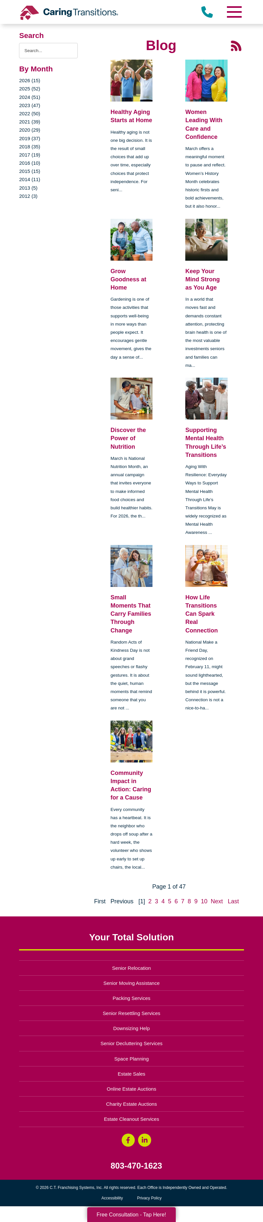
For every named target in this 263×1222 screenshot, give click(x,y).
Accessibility (112, 1198)
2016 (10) (29, 163)
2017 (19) (29, 155)
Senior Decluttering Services (131, 1043)
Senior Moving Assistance (131, 983)
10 (204, 901)
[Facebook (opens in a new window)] (128, 1140)
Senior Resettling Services (131, 1013)
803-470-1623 (136, 1166)
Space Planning (131, 1059)
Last (233, 901)
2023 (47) (29, 105)
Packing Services (132, 998)
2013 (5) (28, 188)
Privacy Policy (149, 1198)
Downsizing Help (131, 1028)
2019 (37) (29, 138)
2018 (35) (29, 146)
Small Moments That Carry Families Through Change (131, 614)
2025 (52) (29, 88)
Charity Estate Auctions (131, 1104)
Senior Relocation (131, 968)
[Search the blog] (48, 50)
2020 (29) (29, 130)
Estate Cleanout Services (131, 1119)
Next (217, 901)
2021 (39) (29, 121)
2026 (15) (29, 80)
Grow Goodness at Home (128, 279)
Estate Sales (131, 1074)
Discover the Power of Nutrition (128, 438)
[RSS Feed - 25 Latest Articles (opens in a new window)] (236, 45)
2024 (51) (29, 97)
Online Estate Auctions (131, 1089)
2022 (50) (29, 113)
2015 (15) (29, 171)
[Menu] (234, 12)
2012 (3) (28, 196)
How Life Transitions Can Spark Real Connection (201, 614)
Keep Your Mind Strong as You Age (202, 279)
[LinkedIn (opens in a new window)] (144, 1140)
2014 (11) (29, 179)
